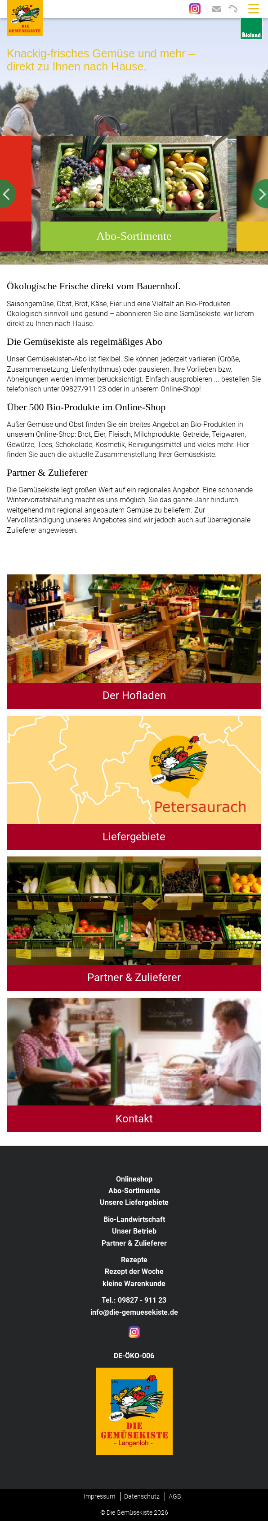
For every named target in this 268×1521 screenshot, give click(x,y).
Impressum (99, 1496)
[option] (134, 141)
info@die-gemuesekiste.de (134, 1312)
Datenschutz (142, 1496)
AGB (175, 1496)
